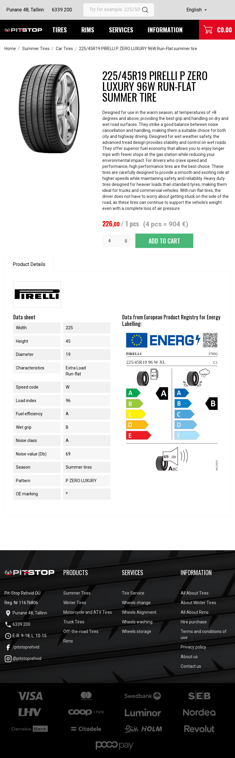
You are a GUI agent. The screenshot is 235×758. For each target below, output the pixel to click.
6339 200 (62, 10)
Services (121, 29)
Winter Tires (74, 602)
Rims (87, 29)
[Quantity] (116, 241)
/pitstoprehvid (22, 647)
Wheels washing (137, 621)
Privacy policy (193, 647)
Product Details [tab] (29, 264)
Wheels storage (136, 631)
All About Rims (195, 612)
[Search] (118, 10)
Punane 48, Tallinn (25, 10)
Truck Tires (73, 621)
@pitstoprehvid (23, 658)
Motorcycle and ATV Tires (87, 612)
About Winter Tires (198, 602)
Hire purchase (194, 621)
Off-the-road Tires (80, 631)
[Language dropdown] (197, 10)
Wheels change (136, 602)
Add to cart (164, 240)
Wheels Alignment (139, 612)
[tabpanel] (49, 108)
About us (189, 656)
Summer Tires (77, 593)
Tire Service (133, 593)
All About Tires (195, 593)
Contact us (191, 666)
